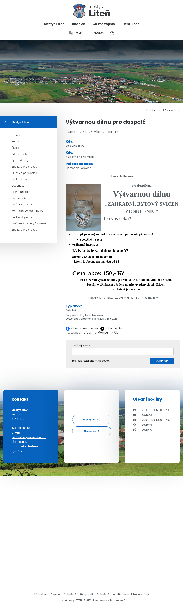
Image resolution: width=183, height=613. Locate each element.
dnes (76, 333)
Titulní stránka (154, 110)
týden (116, 333)
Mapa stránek (141, 594)
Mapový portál (90, 419)
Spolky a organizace (24, 166)
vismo (120, 600)
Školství (16, 147)
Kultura (16, 141)
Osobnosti (18, 185)
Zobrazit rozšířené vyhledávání (91, 360)
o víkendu (101, 333)
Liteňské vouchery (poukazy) (29, 223)
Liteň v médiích (21, 191)
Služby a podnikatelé (25, 173)
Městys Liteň (54, 24)
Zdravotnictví (20, 154)
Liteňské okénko (21, 198)
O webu (55, 594)
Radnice (78, 24)
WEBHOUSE (83, 600)
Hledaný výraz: (81, 345)
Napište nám (90, 431)
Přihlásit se (40, 594)
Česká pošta (19, 179)
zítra (87, 333)
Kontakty (96, 33)
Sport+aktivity (20, 160)
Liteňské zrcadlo (22, 204)
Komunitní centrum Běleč (27, 210)
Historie (16, 135)
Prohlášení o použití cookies (113, 594)
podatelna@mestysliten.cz (29, 437)
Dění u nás (130, 24)
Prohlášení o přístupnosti (78, 594)
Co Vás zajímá (104, 24)
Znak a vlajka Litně (23, 217)
